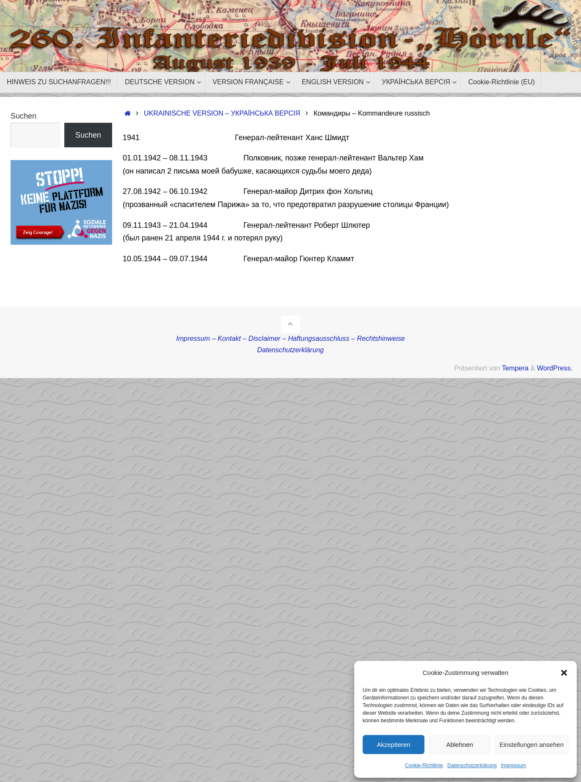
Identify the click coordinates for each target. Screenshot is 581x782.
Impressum (513, 765)
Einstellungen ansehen (531, 744)
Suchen (23, 116)
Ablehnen (459, 744)
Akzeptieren (393, 744)
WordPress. (555, 368)
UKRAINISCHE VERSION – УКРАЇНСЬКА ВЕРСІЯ (222, 113)
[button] (564, 673)
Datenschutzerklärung (472, 765)
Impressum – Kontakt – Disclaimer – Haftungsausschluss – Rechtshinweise (290, 338)
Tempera (515, 368)
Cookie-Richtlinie (424, 765)
